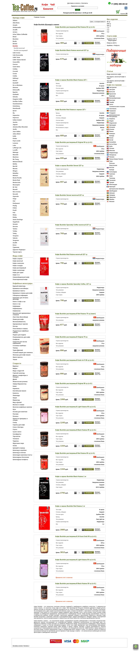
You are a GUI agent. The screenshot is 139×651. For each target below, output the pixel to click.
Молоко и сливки (18, 404)
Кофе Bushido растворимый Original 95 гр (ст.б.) (73, 383)
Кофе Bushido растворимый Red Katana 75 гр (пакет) (75, 313)
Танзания (112, 180)
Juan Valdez (16, 131)
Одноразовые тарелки (20, 324)
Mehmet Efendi (17, 161)
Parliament (16, 203)
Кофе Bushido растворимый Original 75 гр (71, 337)
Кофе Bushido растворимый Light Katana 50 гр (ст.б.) (75, 559)
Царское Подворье (19, 249)
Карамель (16, 388)
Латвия (111, 148)
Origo (14, 198)
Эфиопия (112, 197)
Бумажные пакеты (19, 291)
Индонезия (113, 123)
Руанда (111, 169)
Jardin (15, 129)
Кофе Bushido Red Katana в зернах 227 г (70, 109)
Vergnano (16, 240)
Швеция (112, 193)
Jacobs (15, 122)
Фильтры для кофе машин (22, 355)
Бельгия (112, 91)
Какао (15, 386)
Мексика (112, 150)
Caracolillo (16, 62)
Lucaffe (15, 150)
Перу (111, 161)
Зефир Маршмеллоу (19, 384)
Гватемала (112, 108)
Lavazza (15, 143)
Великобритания (114, 98)
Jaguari (15, 124)
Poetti (15, 210)
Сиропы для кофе (19, 425)
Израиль (112, 118)
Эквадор (112, 195)
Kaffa (14, 136)
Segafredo (16, 222)
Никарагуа (112, 155)
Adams (15, 20)
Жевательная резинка (20, 381)
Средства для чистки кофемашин (20, 342)
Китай (111, 140)
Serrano (15, 226)
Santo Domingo (18, 219)
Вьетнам (112, 100)
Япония (111, 201)
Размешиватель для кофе (21, 337)
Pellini (15, 208)
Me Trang (16, 159)
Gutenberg (16, 106)
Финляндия (113, 184)
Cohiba (15, 69)
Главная (36, 17)
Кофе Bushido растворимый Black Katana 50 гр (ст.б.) (75, 583)
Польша (112, 163)
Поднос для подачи (19, 335)
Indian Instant (17, 120)
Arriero (15, 32)
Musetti (15, 189)
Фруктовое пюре (18, 443)
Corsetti (15, 71)
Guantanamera (17, 104)
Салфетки (16, 339)
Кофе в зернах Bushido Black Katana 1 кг (70, 476)
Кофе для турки (18, 272)
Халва (15, 445)
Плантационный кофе (20, 279)
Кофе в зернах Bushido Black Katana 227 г (71, 80)
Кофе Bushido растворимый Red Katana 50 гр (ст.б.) (75, 27)
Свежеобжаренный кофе (21, 277)
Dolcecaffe (16, 90)
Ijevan (15, 110)
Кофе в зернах (17, 258)
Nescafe (15, 194)
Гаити (111, 104)
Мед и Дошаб (17, 402)
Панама (111, 157)
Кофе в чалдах (18, 265)
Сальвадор (113, 172)
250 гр (109, 24)
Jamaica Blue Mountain (20, 127)
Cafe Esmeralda (18, 55)
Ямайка (111, 199)
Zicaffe (15, 242)
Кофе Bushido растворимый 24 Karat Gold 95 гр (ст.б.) (75, 536)
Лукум (15, 398)
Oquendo (16, 196)
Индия (111, 121)
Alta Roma (16, 23)
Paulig (15, 205)
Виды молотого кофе (114, 74)
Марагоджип (112, 40)
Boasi (14, 36)
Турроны (16, 441)
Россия (111, 167)
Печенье (15, 416)
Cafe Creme (16, 53)
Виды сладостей (18, 371)
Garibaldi (16, 94)
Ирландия (112, 125)
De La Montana (17, 85)
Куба (110, 146)
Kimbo (15, 138)
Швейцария (100, 31)
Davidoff (15, 83)
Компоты (16, 393)
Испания (112, 127)
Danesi (15, 80)
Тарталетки (16, 436)
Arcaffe (15, 29)
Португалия (113, 165)
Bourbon (15, 39)
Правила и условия (77, 6)
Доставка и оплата (73, 3)
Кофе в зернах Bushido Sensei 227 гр (69, 165)
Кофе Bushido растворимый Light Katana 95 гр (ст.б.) (75, 407)
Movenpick (16, 185)
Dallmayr (15, 78)
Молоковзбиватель (19, 321)
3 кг (108, 32)
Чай (52, 4)
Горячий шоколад (19, 373)
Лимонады (16, 395)
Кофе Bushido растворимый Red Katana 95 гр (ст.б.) (75, 453)
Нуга (14, 409)
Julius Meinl (16, 134)
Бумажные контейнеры (20, 288)
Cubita (15, 76)
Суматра (112, 174)
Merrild (15, 166)
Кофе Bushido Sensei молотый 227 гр (69, 195)
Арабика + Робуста (113, 45)
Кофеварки (16, 306)
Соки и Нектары (18, 427)
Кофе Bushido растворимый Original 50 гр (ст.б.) (73, 142)
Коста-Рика (113, 144)
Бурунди (112, 96)
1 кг (108, 28)
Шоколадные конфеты (20, 459)
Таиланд (112, 178)
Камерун (112, 133)
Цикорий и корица (19, 448)
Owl (14, 201)
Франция (112, 186)
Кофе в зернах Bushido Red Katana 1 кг (70, 506)
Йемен (111, 131)
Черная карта (17, 252)
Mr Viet (15, 187)
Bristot (15, 43)
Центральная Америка (116, 189)
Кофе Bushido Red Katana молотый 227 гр (71, 254)
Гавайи (111, 102)
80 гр (108, 21)
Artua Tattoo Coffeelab (20, 34)
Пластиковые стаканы (20, 328)
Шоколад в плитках (19, 452)
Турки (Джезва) (18, 350)
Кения (111, 138)
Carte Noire (16, 66)
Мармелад (16, 400)
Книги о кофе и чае (19, 301)
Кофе (45, 4)
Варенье (15, 366)
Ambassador (17, 27)
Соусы (15, 429)
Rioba (15, 215)
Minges (15, 171)
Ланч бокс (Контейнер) (20, 317)
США (111, 176)
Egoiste (15, 92)
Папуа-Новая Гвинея (116, 159)
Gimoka (15, 97)
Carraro (15, 64)
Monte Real (16, 180)
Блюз (14, 245)
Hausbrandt (16, 108)
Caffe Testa (16, 57)
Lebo (14, 145)
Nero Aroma (16, 192)
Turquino (16, 236)
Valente (15, 238)
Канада (111, 135)
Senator (15, 224)
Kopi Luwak (16, 141)
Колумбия (112, 142)
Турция (111, 182)
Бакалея (48, 8)
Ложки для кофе (18, 319)
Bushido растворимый (21, 50)
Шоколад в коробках (20, 450)
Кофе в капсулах (18, 263)
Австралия (113, 87)
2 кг (108, 30)
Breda (15, 41)
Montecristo (16, 182)
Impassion (16, 115)
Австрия (112, 89)
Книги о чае (16, 304)
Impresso (16, 117)
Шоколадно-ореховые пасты (22, 455)
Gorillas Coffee (17, 101)
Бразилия (112, 94)
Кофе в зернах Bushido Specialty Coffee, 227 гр (73, 284)
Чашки (15, 359)
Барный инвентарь (19, 286)
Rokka (15, 217)
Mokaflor (15, 173)
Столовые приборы (19, 345)
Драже (15, 379)
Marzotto (15, 154)
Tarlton (15, 229)
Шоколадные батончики (21, 457)
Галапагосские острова (117, 106)
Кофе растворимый (19, 268)
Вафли (15, 368)
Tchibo (15, 231)
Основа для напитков (20, 411)
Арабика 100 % (112, 39)
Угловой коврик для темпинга (23, 352)
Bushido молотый (19, 48)
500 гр (109, 26)
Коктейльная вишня (19, 391)
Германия (112, 111)
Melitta (15, 164)
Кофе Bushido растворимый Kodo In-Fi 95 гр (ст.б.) (74, 360)
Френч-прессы (18, 357)
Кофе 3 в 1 (16, 275)
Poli (14, 212)
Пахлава (15, 414)
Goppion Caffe (17, 99)
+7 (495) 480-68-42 (119, 4)
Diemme (15, 87)
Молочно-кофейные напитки (22, 407)
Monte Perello (17, 178)
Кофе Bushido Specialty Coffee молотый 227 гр (73, 225)
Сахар (15, 422)
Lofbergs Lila (17, 148)
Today (15, 233)
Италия (111, 129)
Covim (15, 73)
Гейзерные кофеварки (20, 295)
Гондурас (112, 113)
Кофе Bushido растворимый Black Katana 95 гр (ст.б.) (75, 430)
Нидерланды (100, 54)
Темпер (15, 348)
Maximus (16, 157)
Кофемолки (16, 311)
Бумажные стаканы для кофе (22, 293)
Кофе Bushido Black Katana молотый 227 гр (72, 50)
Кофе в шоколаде (19, 270)
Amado (15, 25)
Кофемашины (17, 308)
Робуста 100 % (111, 43)
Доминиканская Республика (114, 115)
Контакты (84, 3)
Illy (14, 113)
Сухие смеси (17, 432)
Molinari (15, 175)
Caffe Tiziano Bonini (19, 60)
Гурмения (16, 247)
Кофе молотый (18, 261)
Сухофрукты (17, 434)
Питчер (15, 326)
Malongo (15, 152)
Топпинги (16, 438)
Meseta (15, 168)
